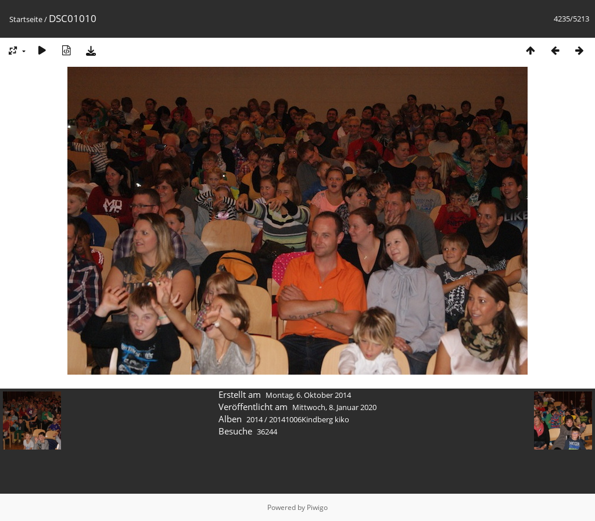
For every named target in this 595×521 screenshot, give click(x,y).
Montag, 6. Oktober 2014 (308, 395)
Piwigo (317, 507)
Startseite (25, 19)
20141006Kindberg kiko (309, 419)
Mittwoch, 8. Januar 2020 (334, 407)
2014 (254, 419)
